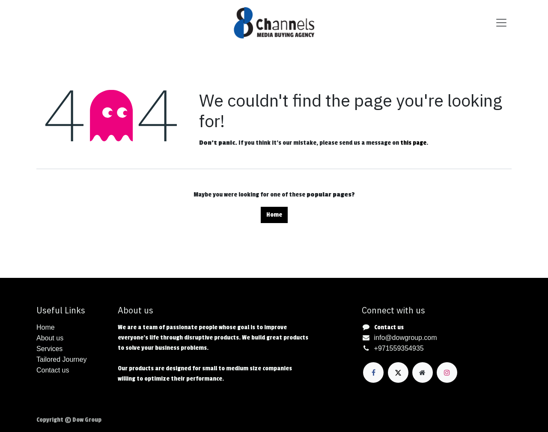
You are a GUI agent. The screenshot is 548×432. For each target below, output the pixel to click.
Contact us (389, 327)
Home (274, 214)
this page (413, 142)
